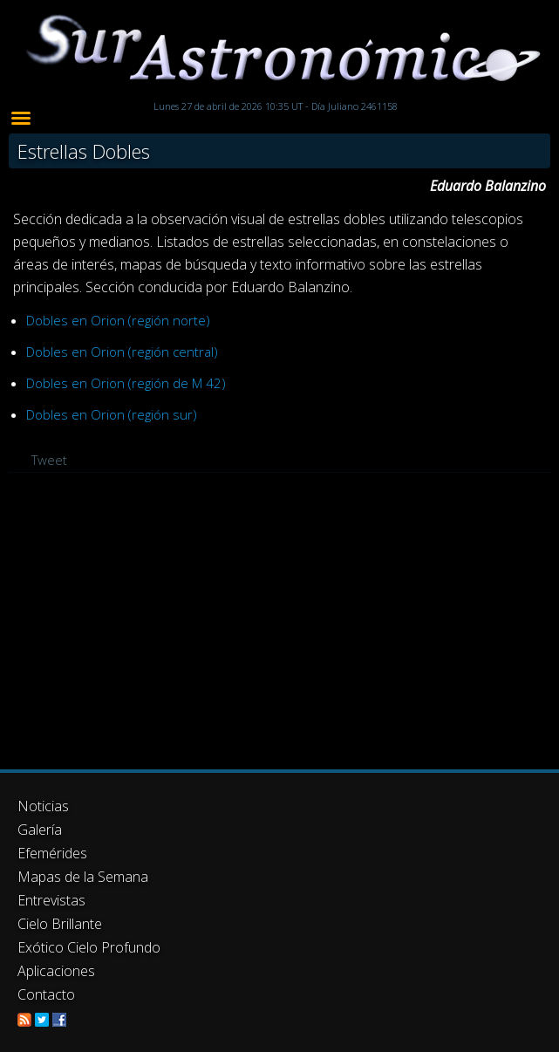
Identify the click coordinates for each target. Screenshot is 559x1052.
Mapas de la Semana (82, 876)
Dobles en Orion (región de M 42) (126, 383)
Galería (39, 829)
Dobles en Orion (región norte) (118, 320)
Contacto (46, 994)
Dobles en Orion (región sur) (111, 414)
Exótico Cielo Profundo (88, 947)
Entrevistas (51, 900)
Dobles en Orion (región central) (122, 351)
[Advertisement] (279, 621)
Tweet (49, 459)
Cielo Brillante (59, 923)
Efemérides (52, 853)
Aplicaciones (56, 970)
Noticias (43, 806)
